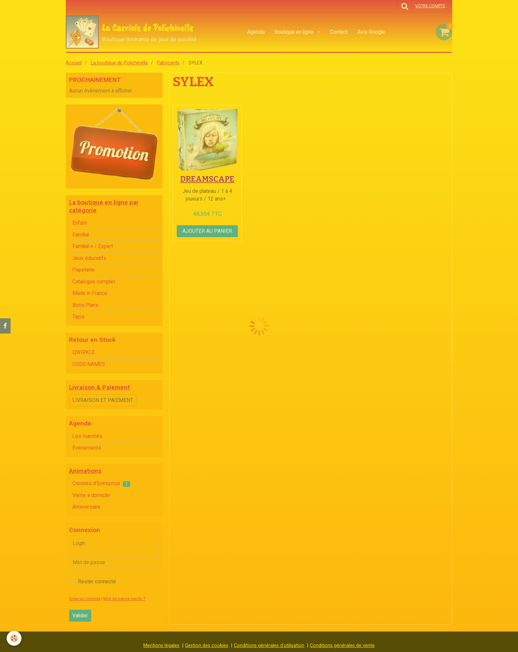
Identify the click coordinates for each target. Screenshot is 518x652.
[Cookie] (14, 638)
